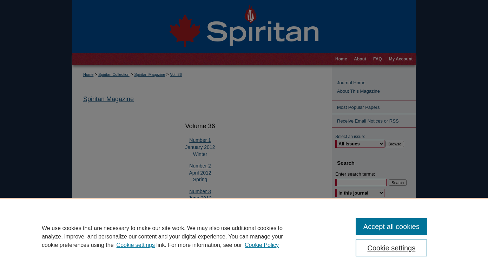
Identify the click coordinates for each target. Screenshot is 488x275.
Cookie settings (136, 245)
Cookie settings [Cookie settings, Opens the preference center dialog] (392, 248)
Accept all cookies (391, 226)
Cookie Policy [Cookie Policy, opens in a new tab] (262, 245)
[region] (244, 236)
